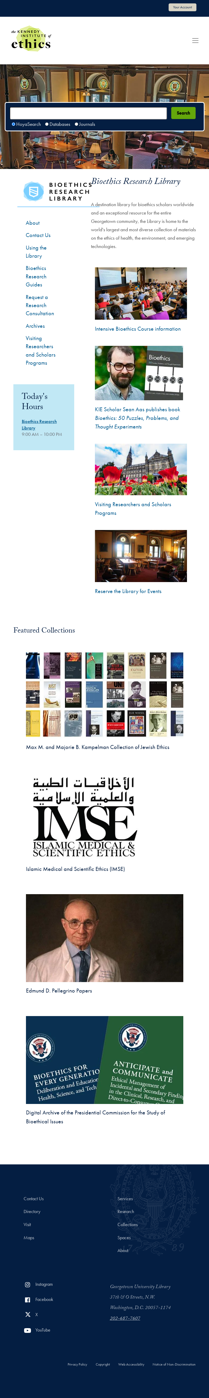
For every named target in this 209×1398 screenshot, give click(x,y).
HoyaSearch (28, 124)
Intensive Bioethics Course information (138, 328)
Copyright (103, 1364)
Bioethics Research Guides (36, 276)
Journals (87, 124)
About (33, 223)
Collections (127, 1224)
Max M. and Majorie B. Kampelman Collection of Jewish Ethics (97, 747)
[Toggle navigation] (195, 40)
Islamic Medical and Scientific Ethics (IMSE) (75, 869)
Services (125, 1199)
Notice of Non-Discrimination (174, 1364)
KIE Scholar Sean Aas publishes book (137, 417)
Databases (60, 124)
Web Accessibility (131, 1364)
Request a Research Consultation (40, 305)
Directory (32, 1211)
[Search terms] (88, 113)
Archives (35, 326)
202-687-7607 (125, 1319)
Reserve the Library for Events (128, 591)
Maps (29, 1238)
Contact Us (34, 1199)
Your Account (182, 7)
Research (125, 1211)
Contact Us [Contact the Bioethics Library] (38, 235)
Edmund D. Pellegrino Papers (59, 990)
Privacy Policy (77, 1364)
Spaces (124, 1238)
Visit (27, 1224)
